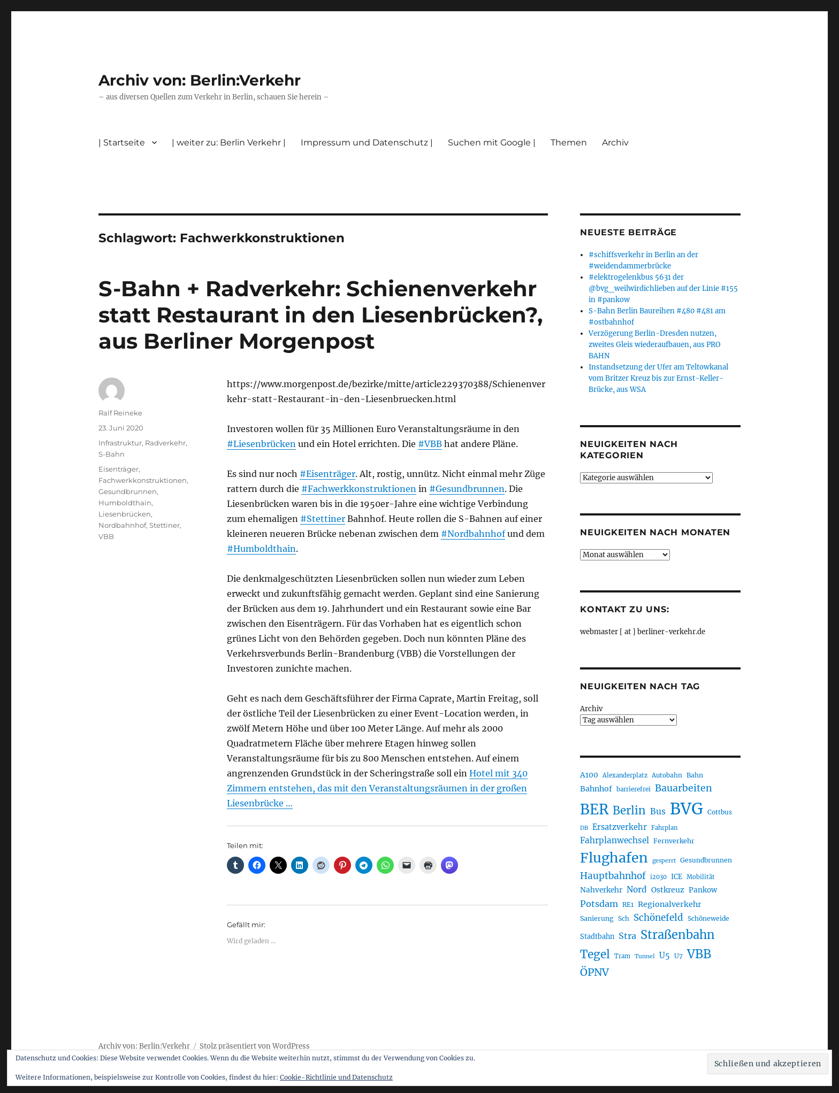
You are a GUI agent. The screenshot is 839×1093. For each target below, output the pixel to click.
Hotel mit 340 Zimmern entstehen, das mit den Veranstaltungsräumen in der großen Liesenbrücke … (377, 788)
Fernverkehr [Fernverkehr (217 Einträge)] (674, 841)
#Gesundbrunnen (467, 488)
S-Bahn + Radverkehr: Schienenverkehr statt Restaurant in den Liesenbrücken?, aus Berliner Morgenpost (320, 314)
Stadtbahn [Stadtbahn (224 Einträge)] (597, 937)
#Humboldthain (261, 548)
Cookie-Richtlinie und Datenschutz (336, 1077)
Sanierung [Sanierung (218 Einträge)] (597, 918)
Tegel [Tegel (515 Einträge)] (595, 954)
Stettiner (164, 525)
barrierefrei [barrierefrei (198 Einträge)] (633, 789)
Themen (569, 142)
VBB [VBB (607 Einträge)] (699, 953)
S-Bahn (111, 454)
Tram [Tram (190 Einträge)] (622, 956)
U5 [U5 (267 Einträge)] (664, 955)
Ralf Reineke (120, 413)
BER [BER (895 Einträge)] (594, 809)
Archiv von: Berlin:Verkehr (199, 80)
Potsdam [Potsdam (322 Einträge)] (599, 903)
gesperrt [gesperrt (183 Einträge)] (664, 860)
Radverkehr (165, 442)
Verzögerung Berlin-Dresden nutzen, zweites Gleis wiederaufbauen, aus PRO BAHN (654, 344)
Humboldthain (124, 502)
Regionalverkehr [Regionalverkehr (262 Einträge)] (669, 904)
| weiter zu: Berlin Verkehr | (229, 142)
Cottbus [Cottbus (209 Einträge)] (719, 812)
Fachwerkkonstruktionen (142, 480)
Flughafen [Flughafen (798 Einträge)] (614, 857)
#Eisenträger (327, 473)
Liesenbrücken (124, 514)
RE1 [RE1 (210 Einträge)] (628, 904)
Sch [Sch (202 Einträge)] (623, 918)
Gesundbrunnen (127, 491)
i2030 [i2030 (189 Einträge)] (658, 877)
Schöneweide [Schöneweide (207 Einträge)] (708, 918)
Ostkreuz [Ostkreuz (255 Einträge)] (667, 890)
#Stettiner (322, 518)
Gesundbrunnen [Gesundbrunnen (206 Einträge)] (706, 860)
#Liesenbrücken (261, 443)
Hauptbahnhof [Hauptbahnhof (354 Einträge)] (613, 876)
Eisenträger (118, 469)
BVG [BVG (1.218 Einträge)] (686, 809)
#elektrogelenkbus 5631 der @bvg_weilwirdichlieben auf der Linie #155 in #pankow (663, 288)
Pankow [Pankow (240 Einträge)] (703, 890)
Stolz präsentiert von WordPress (255, 1046)
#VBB (430, 443)
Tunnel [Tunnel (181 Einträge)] (645, 956)
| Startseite (121, 142)
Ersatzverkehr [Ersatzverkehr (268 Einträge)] (619, 827)
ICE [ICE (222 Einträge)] (676, 877)
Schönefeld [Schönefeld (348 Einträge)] (658, 917)
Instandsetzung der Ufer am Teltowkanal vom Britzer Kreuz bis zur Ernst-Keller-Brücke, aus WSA (658, 378)
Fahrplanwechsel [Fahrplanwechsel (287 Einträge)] (614, 840)
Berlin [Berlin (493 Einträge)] (629, 811)
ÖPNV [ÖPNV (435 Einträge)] (594, 972)
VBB (106, 536)
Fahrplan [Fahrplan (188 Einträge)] (664, 828)
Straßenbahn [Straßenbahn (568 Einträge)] (677, 934)
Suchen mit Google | (492, 142)
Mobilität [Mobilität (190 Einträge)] (701, 877)
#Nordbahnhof (473, 533)
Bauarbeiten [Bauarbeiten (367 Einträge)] (683, 788)
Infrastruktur (120, 442)
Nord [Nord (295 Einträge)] (637, 889)
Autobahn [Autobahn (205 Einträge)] (667, 775)
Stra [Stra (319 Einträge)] (627, 935)
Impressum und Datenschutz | (367, 142)
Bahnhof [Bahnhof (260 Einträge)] (596, 789)
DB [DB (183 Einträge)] (584, 828)
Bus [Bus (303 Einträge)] (658, 811)
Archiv (615, 142)
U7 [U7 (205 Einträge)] (678, 956)
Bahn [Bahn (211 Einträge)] (695, 775)
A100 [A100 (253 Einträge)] (589, 775)
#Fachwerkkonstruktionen (358, 488)
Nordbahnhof (122, 525)
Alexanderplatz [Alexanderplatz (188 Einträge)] (624, 775)
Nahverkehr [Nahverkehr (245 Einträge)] (601, 890)
